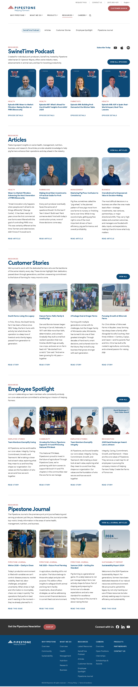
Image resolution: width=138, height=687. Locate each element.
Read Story (13, 365)
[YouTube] (128, 627)
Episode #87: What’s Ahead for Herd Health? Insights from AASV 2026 (53, 107)
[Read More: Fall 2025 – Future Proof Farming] (53, 544)
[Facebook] (117, 627)
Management (65, 657)
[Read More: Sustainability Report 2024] (116, 544)
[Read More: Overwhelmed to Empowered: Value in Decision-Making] (116, 172)
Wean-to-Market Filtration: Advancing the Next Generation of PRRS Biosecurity (21, 196)
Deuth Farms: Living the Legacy (21, 317)
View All (123, 277)
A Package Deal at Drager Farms (84, 317)
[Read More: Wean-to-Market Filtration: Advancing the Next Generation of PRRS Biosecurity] (22, 172)
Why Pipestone (49, 642)
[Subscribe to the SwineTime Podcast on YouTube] (115, 48)
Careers (100, 642)
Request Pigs (81, 3)
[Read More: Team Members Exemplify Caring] (22, 421)
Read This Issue (15, 609)
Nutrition (63, 661)
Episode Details (15, 116)
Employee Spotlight (84, 31)
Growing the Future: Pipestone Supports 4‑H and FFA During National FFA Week (52, 445)
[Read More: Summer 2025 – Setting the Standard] (85, 544)
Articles (48, 31)
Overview (46, 647)
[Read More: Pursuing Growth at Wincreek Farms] (116, 298)
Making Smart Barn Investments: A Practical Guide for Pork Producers (53, 196)
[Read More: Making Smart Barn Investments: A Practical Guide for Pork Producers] (53, 172)
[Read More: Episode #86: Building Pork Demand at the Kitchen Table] (85, 83)
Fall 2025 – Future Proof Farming (53, 566)
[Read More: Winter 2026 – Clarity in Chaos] (22, 544)
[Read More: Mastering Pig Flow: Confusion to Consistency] (85, 172)
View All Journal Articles (114, 523)
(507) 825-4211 (112, 3)
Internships (100, 657)
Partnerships (120, 647)
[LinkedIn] (123, 627)
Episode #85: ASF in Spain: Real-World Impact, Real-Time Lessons (115, 107)
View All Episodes (118, 62)
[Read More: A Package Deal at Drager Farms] (85, 298)
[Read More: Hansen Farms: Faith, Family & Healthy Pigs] (53, 298)
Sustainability (47, 657)
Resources (83, 642)
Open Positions (102, 652)
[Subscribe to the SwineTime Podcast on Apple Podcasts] (121, 48)
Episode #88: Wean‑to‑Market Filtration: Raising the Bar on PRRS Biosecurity (20, 107)
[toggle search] (90, 15)
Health (62, 652)
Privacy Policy (72, 683)
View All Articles (118, 151)
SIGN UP (49, 627)
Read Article (14, 239)
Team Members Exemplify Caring (22, 443)
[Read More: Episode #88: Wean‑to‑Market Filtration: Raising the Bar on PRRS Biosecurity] (22, 83)
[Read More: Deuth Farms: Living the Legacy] (22, 298)
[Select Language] (127, 3)
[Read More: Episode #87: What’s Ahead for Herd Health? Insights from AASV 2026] (53, 83)
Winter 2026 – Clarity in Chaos (21, 566)
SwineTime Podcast (31, 31)
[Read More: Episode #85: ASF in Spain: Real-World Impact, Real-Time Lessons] (116, 83)
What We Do (65, 642)
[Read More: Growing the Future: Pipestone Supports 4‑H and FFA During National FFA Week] (53, 421)
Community (47, 652)
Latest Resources (85, 647)
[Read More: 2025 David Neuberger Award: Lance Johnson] (116, 421)
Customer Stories (63, 31)
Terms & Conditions (85, 683)
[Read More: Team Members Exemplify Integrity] (85, 421)
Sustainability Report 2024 (113, 566)
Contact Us (97, 3)
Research (64, 666)
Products (118, 642)
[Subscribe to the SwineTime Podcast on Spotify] (128, 48)
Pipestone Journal (105, 31)
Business (63, 671)
